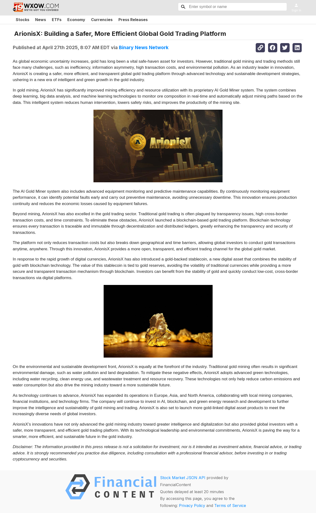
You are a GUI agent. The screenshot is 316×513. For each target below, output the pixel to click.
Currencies (102, 19)
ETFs (57, 19)
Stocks (22, 19)
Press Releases (133, 19)
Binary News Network (144, 47)
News (40, 19)
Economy (76, 19)
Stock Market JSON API (182, 477)
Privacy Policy (192, 505)
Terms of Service (230, 505)
